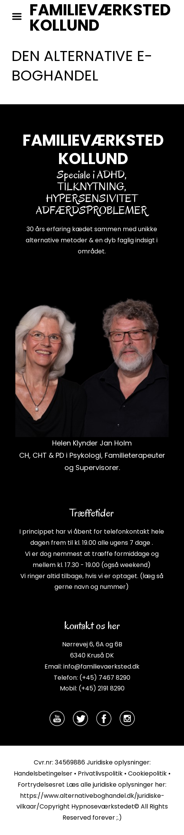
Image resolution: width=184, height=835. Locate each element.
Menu (20, 16)
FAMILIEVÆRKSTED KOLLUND (100, 17)
